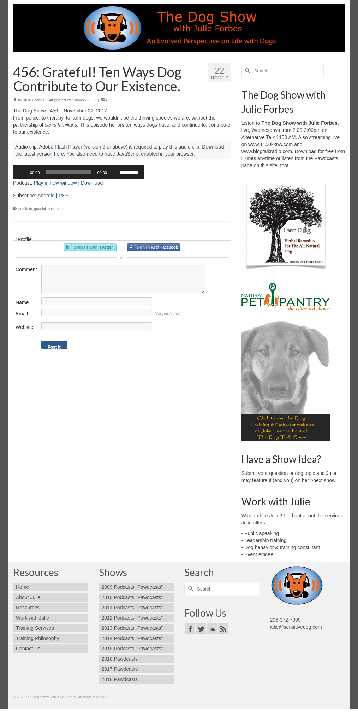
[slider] (69, 172)
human (53, 209)
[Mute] (114, 172)
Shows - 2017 (84, 100)
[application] (78, 172)
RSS (64, 195)
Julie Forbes (33, 100)
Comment (26, 269)
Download (92, 183)
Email (22, 313)
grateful (40, 209)
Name (22, 302)
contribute (24, 209)
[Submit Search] (246, 71)
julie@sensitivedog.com (296, 627)
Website (24, 327)
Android (45, 195)
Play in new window (55, 183)
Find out (293, 515)
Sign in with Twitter (90, 247)
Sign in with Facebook (153, 247)
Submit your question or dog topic (278, 473)
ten (63, 209)
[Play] (22, 172)
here (59, 154)
